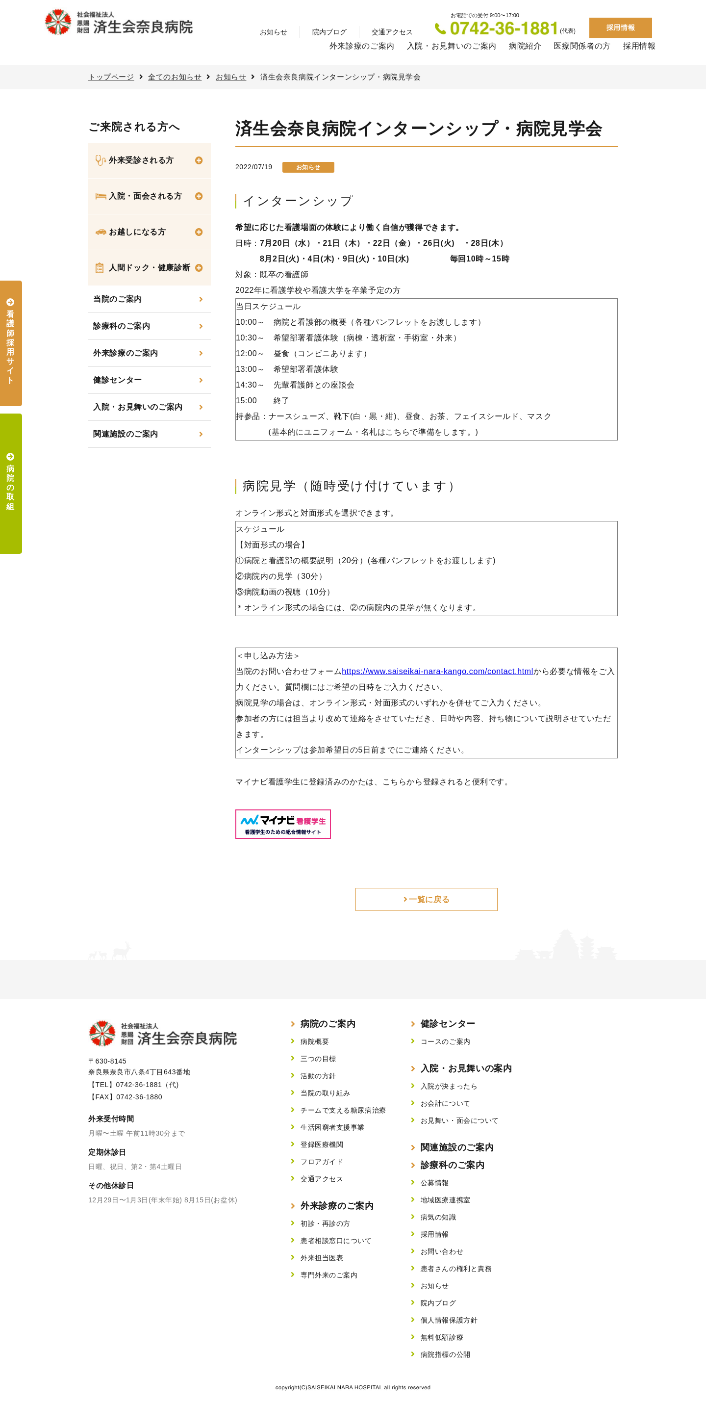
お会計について (446, 1103)
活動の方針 (318, 1076)
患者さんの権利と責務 (456, 1269)
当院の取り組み (326, 1093)
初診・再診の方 (326, 1223)
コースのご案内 (446, 1041)
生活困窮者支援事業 (333, 1127)
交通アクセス (392, 32)
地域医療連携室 (446, 1200)
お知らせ (273, 32)
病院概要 (315, 1041)
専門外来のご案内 (329, 1275)
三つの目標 (318, 1059)
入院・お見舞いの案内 (466, 1068)
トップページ (111, 77)
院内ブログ (329, 32)
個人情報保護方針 (449, 1320)
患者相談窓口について (336, 1241)
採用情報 (620, 27)
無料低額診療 (442, 1337)
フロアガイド (322, 1162)
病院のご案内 (328, 1024)
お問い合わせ (442, 1251)
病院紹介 (525, 46)
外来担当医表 (322, 1258)
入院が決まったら (449, 1086)
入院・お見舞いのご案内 (452, 46)
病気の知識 (438, 1217)
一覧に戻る (429, 899)
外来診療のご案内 (362, 46)
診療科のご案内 (121, 326)
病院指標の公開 (446, 1354)
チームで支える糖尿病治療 (343, 1110)
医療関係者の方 (582, 46)
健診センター (117, 380)
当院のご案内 (117, 299)
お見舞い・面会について (460, 1120)
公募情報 (435, 1183)
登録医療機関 (322, 1144)
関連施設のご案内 (125, 434)
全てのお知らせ (175, 77)
